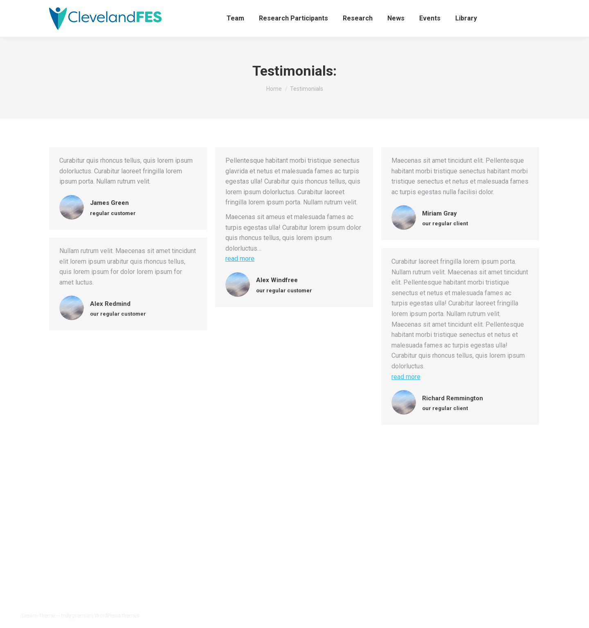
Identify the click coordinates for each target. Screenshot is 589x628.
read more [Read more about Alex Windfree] (239, 258)
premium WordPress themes (105, 615)
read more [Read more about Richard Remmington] (405, 377)
